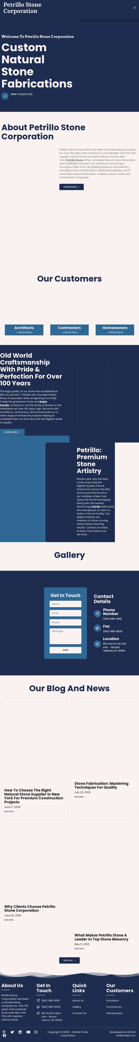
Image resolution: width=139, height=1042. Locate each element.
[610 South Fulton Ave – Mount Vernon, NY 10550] (29, 623)
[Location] (97, 644)
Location (111, 638)
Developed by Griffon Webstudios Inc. (123, 1033)
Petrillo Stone (74, 160)
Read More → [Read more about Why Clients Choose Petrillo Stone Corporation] (9, 920)
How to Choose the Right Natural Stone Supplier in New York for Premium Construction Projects (33, 796)
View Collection (21, 94)
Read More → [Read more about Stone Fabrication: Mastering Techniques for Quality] (80, 797)
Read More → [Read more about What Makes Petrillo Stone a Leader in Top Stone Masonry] (80, 948)
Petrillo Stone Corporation (22, 8)
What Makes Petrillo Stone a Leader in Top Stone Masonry (101, 937)
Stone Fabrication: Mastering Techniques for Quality (102, 785)
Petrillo (96, 506)
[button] (134, 8)
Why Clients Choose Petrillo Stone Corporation (29, 908)
